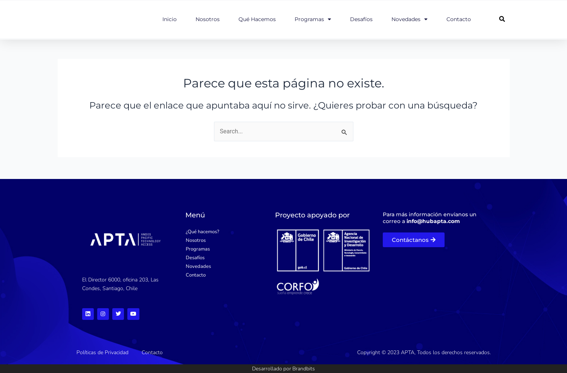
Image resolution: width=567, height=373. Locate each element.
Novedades (409, 19)
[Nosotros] (224, 239)
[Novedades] (224, 265)
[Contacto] (224, 274)
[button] (502, 19)
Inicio (169, 19)
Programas (313, 19)
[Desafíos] (224, 257)
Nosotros (208, 19)
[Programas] (224, 248)
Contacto (458, 19)
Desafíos (361, 19)
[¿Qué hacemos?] (224, 231)
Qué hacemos (257, 19)
